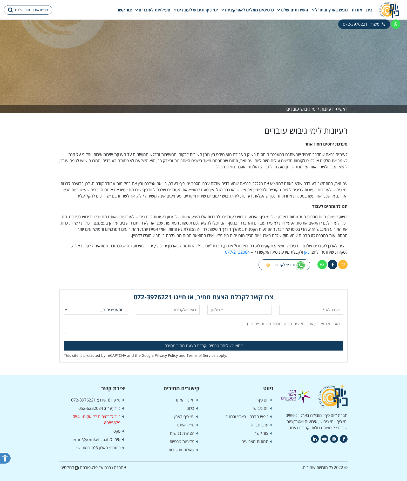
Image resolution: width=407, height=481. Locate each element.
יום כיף (262, 400)
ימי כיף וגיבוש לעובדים (197, 10)
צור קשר (124, 10)
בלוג (190, 408)
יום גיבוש (260, 408)
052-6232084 (90, 408)
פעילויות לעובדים (154, 10)
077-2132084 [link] (237, 252)
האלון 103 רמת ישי (92, 448)
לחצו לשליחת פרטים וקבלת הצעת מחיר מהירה (204, 345)
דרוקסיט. (69, 467)
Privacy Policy (166, 355)
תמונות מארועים (254, 441)
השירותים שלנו (294, 10)
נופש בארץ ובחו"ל (331, 10)
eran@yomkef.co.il (90, 439)
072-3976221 (153, 297)
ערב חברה (259, 425)
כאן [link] (306, 252)
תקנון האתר (184, 400)
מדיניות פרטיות (181, 441)
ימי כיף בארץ (184, 416)
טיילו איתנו (185, 425)
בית (369, 10)
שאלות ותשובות (181, 450)
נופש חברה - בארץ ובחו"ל (247, 416)
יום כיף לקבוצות (284, 265)
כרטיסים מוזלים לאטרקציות (249, 10)
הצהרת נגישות (182, 433)
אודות (357, 10)
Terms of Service (201, 355)
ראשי (343, 109)
